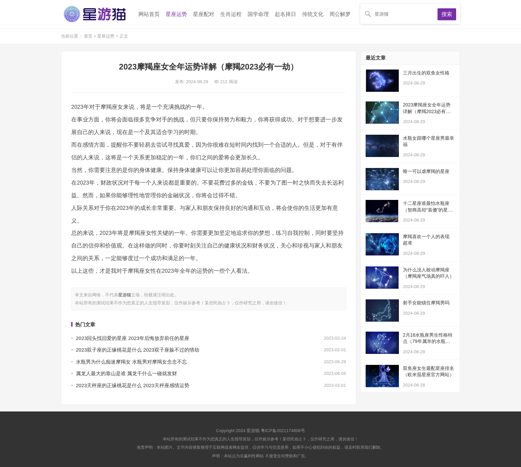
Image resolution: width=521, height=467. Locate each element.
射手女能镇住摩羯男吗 (426, 302)
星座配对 (203, 14)
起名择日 (285, 14)
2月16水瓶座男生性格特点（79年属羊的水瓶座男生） (429, 341)
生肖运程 (231, 14)
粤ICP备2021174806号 (283, 430)
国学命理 (258, 14)
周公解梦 (340, 14)
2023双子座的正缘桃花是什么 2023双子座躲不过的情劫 (137, 350)
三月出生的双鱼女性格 (426, 73)
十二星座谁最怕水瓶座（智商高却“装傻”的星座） (426, 210)
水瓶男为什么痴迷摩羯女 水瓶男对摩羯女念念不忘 (131, 362)
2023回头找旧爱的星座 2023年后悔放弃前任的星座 (132, 338)
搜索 (446, 14)
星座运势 (176, 14)
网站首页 (149, 14)
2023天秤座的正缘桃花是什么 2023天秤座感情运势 (132, 385)
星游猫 (124, 294)
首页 (89, 36)
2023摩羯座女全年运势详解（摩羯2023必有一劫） (426, 111)
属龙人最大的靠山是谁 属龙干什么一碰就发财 (126, 373)
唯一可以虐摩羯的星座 (426, 171)
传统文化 (312, 14)
